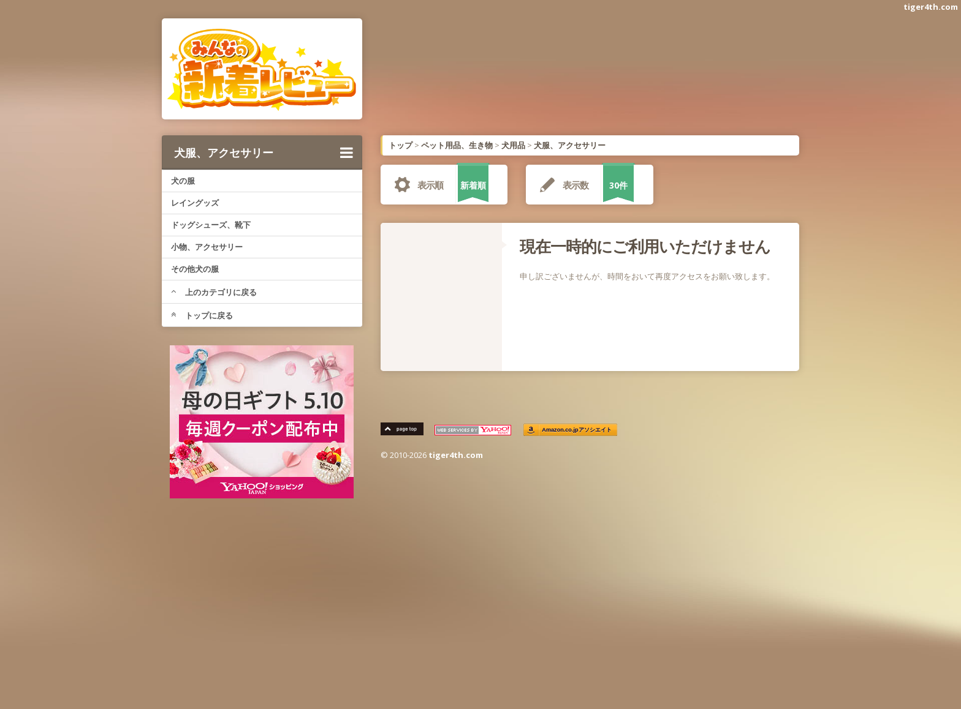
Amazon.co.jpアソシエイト (577, 430)
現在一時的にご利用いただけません (645, 246)
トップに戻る (202, 315)
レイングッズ (195, 202)
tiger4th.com (930, 6)
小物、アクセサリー (207, 246)
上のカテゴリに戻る (214, 292)
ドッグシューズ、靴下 (211, 224)
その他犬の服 (195, 268)
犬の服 (183, 180)
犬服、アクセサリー (263, 152)
